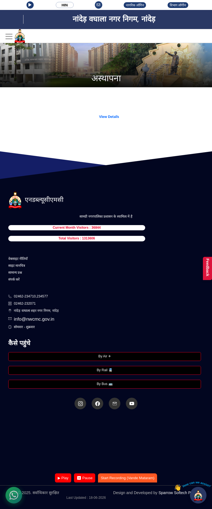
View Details (109, 116)
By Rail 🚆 (104, 370)
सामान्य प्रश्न (15, 273)
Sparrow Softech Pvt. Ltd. (180, 492)
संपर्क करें (14, 279)
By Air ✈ (104, 356)
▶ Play (63, 478)
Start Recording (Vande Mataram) (127, 478)
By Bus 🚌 (104, 384)
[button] (30, 5)
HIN (65, 5)
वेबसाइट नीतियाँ (18, 259)
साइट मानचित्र (16, 266)
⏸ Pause (84, 478)
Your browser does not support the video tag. (106, 441)
